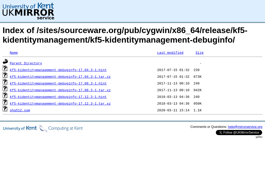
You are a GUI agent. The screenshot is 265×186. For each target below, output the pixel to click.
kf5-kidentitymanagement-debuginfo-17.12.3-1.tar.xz (60, 103)
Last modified (170, 52)
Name (14, 52)
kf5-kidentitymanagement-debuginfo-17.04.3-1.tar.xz (60, 76)
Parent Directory (26, 63)
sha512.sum (20, 110)
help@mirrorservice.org (245, 127)
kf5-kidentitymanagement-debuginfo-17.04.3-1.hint (58, 69)
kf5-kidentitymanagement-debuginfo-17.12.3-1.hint (58, 96)
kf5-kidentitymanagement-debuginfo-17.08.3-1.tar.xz (60, 90)
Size (199, 52)
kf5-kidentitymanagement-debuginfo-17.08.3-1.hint (58, 83)
